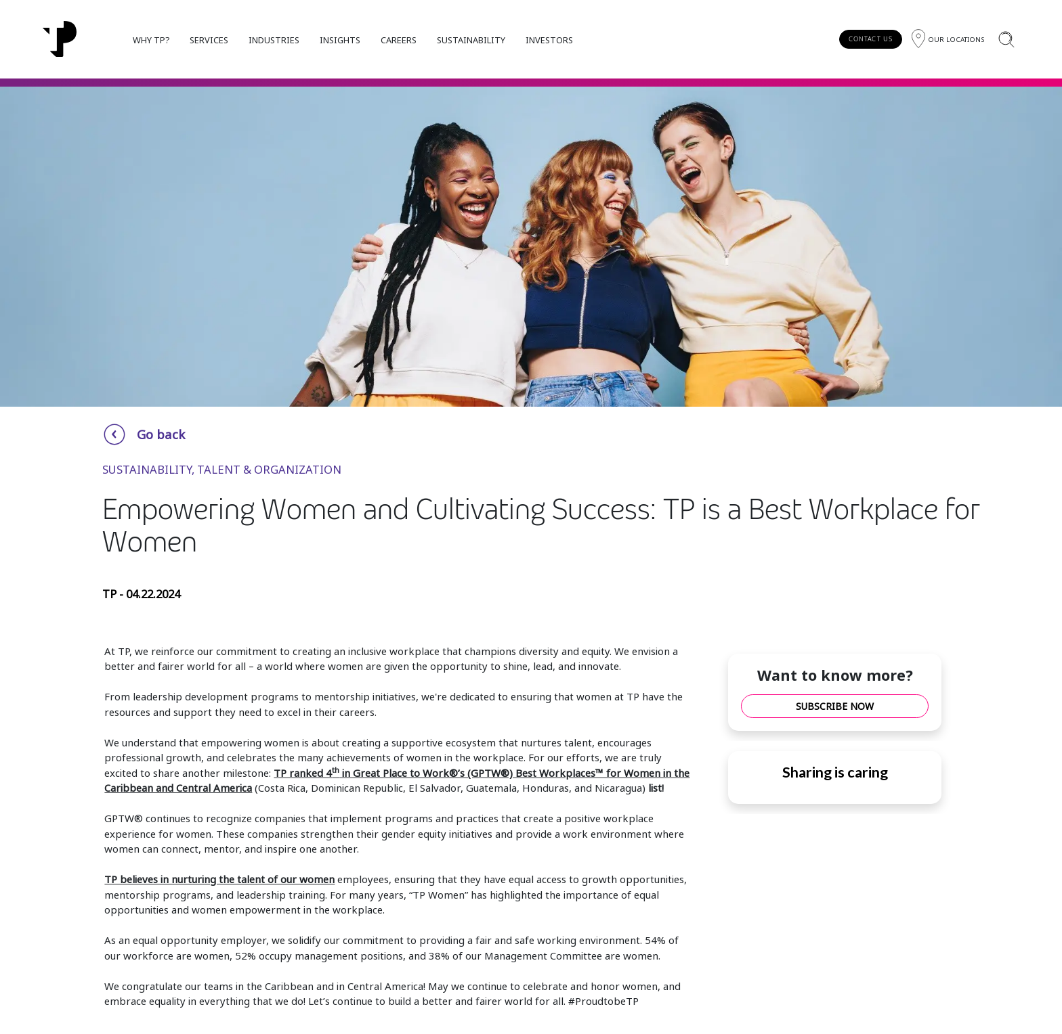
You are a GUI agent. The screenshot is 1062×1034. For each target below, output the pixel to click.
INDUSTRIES (274, 40)
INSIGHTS (340, 40)
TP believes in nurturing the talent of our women (219, 879)
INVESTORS (549, 40)
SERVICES (209, 40)
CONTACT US (871, 39)
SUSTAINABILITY (471, 40)
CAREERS (399, 40)
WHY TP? (151, 40)
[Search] (1006, 39)
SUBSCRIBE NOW (835, 706)
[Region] (948, 39)
